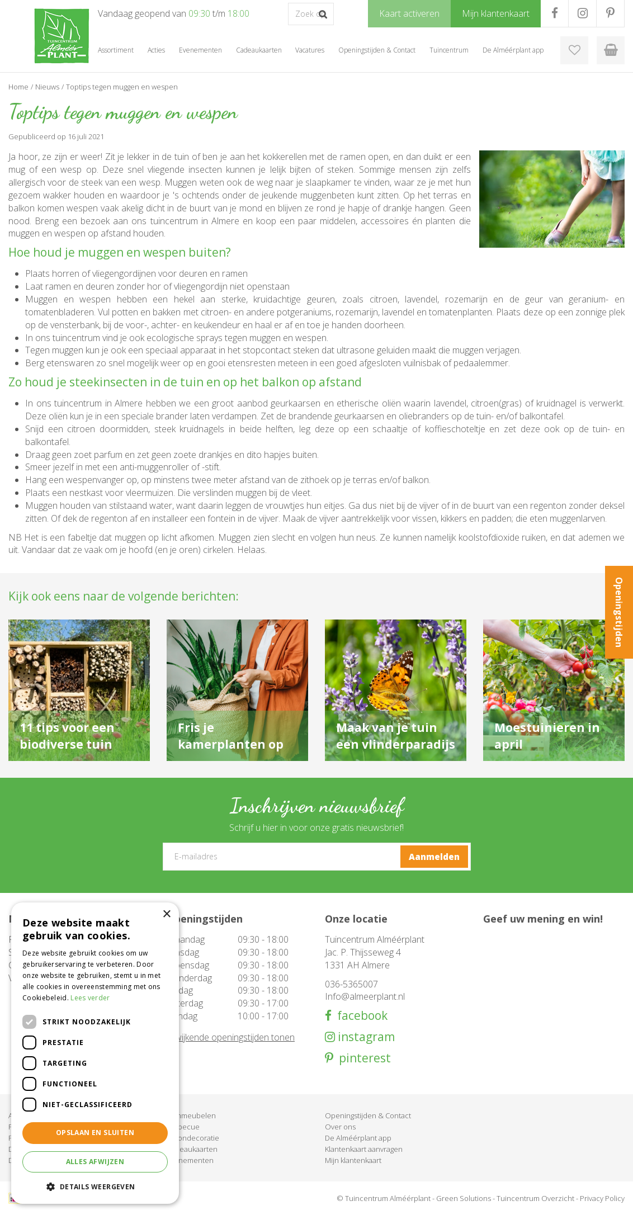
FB (554, 13)
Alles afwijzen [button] (95, 1161)
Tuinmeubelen (191, 1115)
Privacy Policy (602, 1198)
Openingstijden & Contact (368, 1115)
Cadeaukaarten (192, 1149)
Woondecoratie (193, 1137)
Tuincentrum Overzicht (535, 1198)
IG (582, 13)
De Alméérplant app (358, 1137)
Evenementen (190, 1160)
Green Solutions (463, 1198)
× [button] (166, 914)
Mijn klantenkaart (353, 1160)
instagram (365, 1037)
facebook (360, 1016)
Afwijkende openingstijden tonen (231, 1037)
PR (610, 13)
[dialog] (95, 1053)
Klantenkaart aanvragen (364, 1149)
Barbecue (183, 1126)
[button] (95, 1186)
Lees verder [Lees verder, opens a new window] (90, 998)
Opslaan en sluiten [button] (95, 1132)
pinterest (362, 1058)
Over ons (340, 1126)
